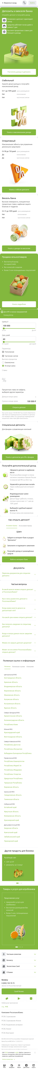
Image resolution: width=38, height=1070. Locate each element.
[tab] (14, 313)
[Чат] (24, 2)
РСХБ (6, 1052)
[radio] (3, 362)
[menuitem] (19, 954)
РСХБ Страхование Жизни (11, 1021)
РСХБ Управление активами (12, 1025)
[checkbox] (3, 352)
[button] (17, 883)
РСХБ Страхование (9, 1016)
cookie (17, 1052)
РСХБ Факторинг (8, 1033)
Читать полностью (8, 1059)
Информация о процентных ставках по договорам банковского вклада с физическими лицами (16, 1045)
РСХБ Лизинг (6, 1029)
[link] (19, 72)
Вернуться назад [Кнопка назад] (9, 3)
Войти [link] (32, 3)
